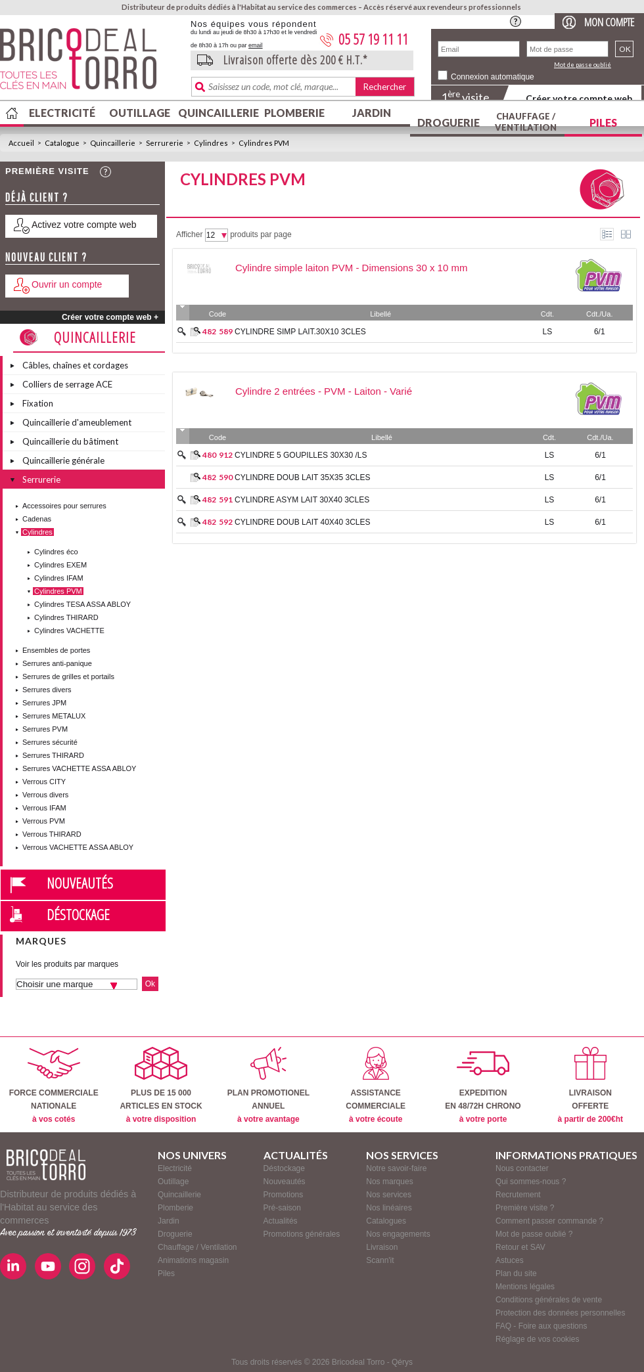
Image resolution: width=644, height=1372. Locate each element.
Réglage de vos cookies (537, 1339)
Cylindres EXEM (60, 565)
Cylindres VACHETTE (69, 630)
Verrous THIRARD (51, 834)
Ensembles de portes (56, 650)
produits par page (260, 234)
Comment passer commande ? (549, 1221)
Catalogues (386, 1221)
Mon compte (609, 22)
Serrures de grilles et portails (68, 676)
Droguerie (448, 122)
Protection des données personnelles (560, 1312)
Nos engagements (398, 1234)
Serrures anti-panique (57, 663)
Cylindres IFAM (58, 578)
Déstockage (78, 914)
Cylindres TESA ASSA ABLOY (82, 604)
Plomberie (294, 112)
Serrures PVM (45, 729)
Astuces (509, 1260)
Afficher (189, 234)
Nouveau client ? (46, 257)
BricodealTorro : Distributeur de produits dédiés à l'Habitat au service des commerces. (90, 63)
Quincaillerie (217, 112)
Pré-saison (282, 1207)
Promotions (284, 1194)
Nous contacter (522, 1168)
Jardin (371, 112)
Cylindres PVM (264, 143)
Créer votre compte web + (110, 317)
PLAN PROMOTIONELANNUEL (268, 1085)
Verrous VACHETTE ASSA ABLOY (77, 847)
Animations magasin (193, 1260)
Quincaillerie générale (63, 460)
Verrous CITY (44, 782)
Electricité (62, 112)
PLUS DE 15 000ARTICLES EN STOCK (161, 1085)
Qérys (402, 1362)
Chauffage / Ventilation (526, 122)
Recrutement (518, 1194)
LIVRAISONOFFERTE (590, 1085)
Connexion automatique (492, 76)
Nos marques (389, 1181)
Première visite (47, 171)
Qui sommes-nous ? (530, 1181)
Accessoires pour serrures (64, 506)
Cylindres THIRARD (66, 617)
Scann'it (380, 1260)
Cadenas (36, 519)
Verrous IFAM (44, 808)
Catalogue (62, 143)
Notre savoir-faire (396, 1168)
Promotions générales (302, 1234)
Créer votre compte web (579, 98)
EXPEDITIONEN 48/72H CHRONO (482, 1085)
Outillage (139, 112)
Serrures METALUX (53, 716)
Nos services (388, 1194)
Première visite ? (524, 1207)
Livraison (382, 1247)
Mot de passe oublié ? (533, 1234)
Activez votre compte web (84, 224)
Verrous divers (45, 795)
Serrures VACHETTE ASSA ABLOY (79, 768)
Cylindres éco (56, 552)
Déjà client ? (36, 197)
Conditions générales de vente (548, 1299)
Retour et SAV (520, 1247)
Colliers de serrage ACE (67, 384)
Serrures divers (47, 690)
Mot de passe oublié (582, 64)
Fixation (37, 403)
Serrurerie (164, 143)
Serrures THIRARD (53, 755)
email (255, 45)
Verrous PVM (43, 821)
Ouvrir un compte (67, 284)
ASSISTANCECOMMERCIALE (375, 1085)
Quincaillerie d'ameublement (76, 422)
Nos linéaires (388, 1207)
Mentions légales (525, 1286)
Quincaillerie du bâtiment (70, 441)
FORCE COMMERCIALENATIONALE (54, 1085)
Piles (603, 122)
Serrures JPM (44, 703)
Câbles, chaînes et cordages (75, 365)
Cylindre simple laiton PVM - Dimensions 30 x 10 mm (351, 267)
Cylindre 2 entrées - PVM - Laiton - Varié (323, 391)
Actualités (281, 1221)
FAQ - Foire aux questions (541, 1326)
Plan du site (516, 1273)
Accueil (21, 143)
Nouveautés (80, 883)
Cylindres (211, 143)
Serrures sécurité (50, 742)
